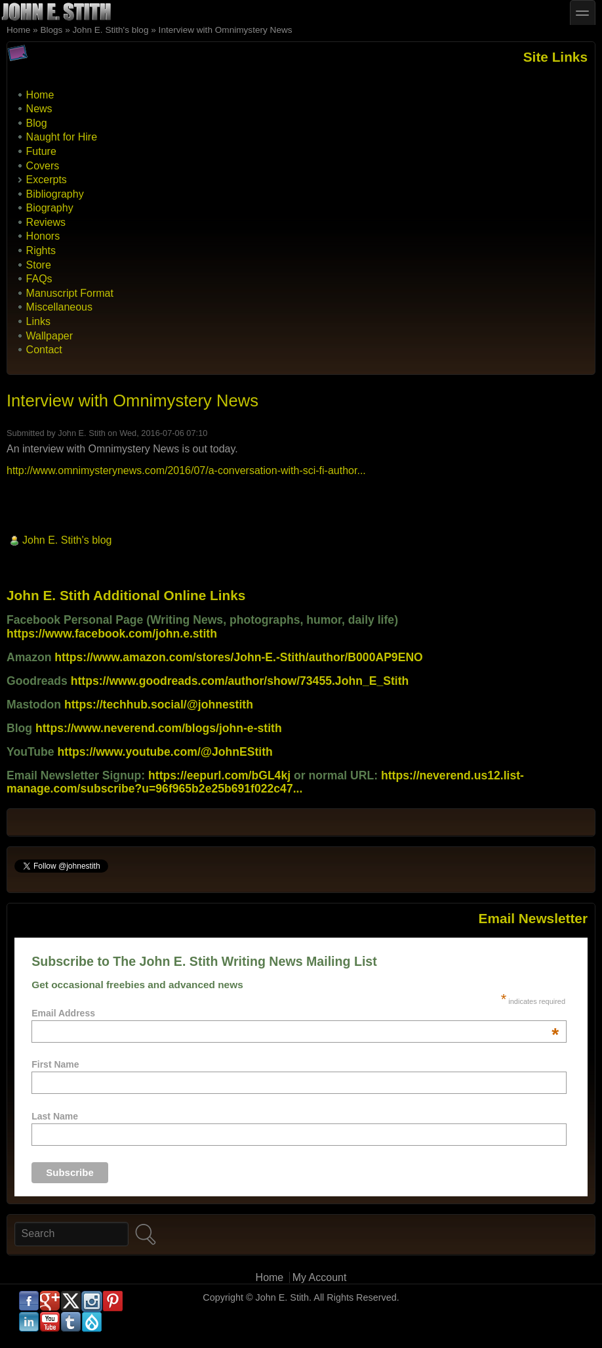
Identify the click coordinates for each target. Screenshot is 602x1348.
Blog (36, 123)
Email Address (295, 1013)
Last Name (54, 1116)
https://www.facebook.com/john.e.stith (112, 633)
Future (41, 151)
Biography (49, 207)
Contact (44, 349)
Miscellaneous (59, 307)
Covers (43, 165)
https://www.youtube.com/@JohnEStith (165, 751)
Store (38, 265)
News (39, 108)
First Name (55, 1064)
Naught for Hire (62, 136)
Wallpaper (49, 335)
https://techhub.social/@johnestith (158, 704)
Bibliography (55, 194)
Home (18, 30)
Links (38, 321)
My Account (319, 1277)
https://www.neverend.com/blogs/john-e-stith (158, 728)
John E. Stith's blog (111, 30)
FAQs (39, 278)
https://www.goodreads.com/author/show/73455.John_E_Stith (240, 680)
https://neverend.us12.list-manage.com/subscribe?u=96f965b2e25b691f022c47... (265, 782)
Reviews (46, 222)
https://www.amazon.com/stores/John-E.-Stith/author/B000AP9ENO (238, 657)
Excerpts (46, 179)
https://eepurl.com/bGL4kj (219, 775)
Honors (43, 236)
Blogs (51, 30)
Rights (41, 250)
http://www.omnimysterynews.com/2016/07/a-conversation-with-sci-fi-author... (186, 470)
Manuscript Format (69, 293)
